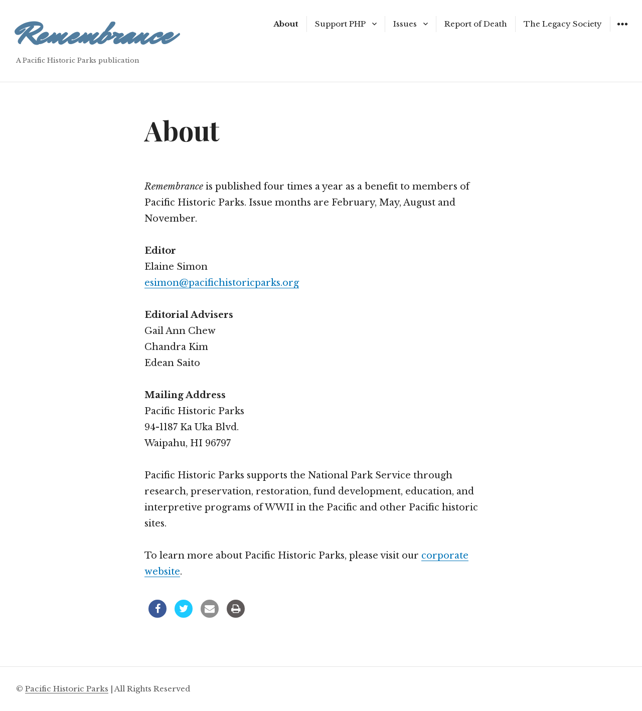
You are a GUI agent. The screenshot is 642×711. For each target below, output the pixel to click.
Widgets (622, 31)
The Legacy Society (563, 24)
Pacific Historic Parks (66, 688)
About (285, 24)
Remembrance (94, 35)
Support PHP (340, 24)
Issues (405, 24)
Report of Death (475, 24)
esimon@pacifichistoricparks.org (221, 282)
